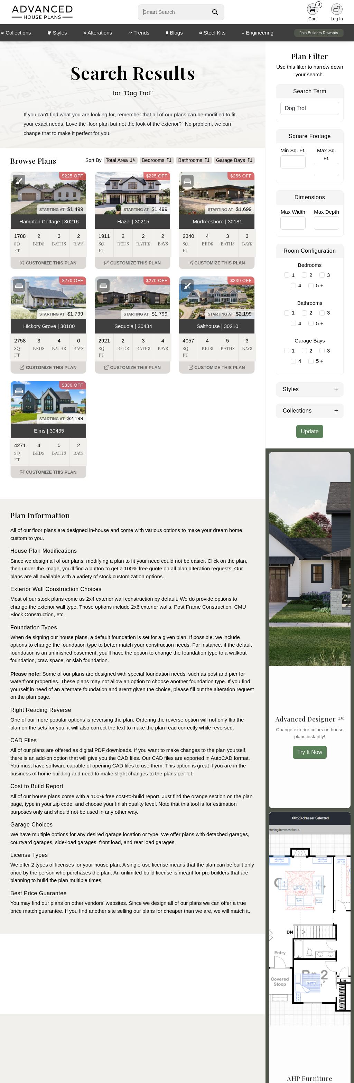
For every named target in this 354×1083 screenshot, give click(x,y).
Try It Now (309, 752)
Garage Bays (234, 160)
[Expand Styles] (336, 389)
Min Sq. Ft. (293, 150)
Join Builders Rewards (319, 33)
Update (310, 431)
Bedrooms (157, 160)
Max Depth (326, 212)
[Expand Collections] (336, 410)
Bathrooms (194, 160)
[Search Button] (215, 12)
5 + (319, 285)
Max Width (293, 212)
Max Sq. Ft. (326, 154)
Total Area (121, 160)
